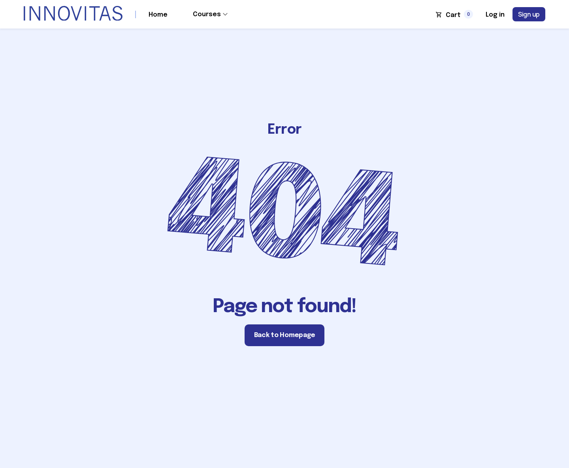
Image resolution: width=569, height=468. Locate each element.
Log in (495, 14)
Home (158, 14)
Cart (453, 15)
